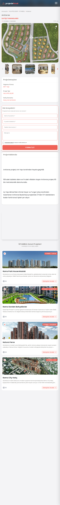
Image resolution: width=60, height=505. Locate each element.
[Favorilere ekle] (5, 253)
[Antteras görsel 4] (17, 69)
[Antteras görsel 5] (30, 69)
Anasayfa (5, 11)
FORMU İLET (30, 147)
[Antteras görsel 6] (43, 69)
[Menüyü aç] (56, 3)
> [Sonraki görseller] (57, 69)
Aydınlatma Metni (9, 142)
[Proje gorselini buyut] (30, 42)
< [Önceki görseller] (3, 69)
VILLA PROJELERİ (13, 11)
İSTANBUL (22, 11)
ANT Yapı (6, 87)
